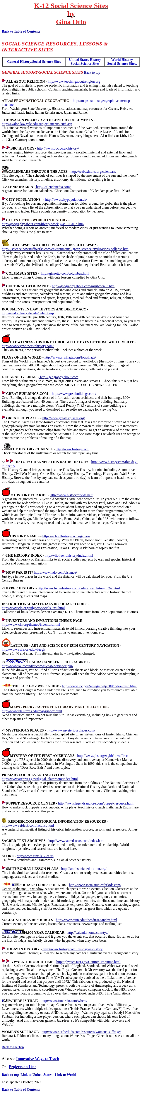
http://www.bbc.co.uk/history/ (58, 148)
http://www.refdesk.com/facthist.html (28, 825)
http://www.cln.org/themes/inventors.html (31, 624)
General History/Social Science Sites (34, 61)
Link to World (65, 1074)
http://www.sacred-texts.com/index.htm (76, 841)
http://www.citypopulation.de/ (66, 199)
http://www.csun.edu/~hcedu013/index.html (86, 920)
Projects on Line (22, 1067)
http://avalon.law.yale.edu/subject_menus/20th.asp (37, 124)
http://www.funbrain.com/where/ (64, 1001)
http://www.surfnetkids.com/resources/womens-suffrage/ (81, 1032)
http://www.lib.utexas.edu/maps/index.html (32, 711)
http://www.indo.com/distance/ (55, 572)
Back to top (92, 72)
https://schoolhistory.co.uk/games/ (66, 536)
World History (122, 59)
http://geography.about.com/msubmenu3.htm (83, 286)
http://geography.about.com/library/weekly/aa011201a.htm (43, 224)
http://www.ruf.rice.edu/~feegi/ (23, 649)
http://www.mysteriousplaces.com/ (71, 730)
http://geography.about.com (58, 377)
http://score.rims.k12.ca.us (35, 856)
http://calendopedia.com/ (53, 187)
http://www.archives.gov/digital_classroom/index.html (40, 779)
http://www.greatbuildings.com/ (74, 393)
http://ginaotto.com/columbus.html (65, 273)
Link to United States (37, 1074)
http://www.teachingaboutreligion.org (73, 81)
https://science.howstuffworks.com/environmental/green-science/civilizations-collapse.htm (65, 249)
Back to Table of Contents (21, 31)
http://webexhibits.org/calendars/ (93, 171)
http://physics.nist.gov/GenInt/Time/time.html (88, 962)
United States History (85, 59)
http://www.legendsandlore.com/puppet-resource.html (95, 803)
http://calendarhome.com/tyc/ (87, 932)
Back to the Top (13, 1047)
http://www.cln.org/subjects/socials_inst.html (33, 608)
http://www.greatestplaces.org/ (63, 418)
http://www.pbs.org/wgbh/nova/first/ (102, 756)
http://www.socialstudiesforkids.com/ (95, 885)
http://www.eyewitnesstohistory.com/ (28, 346)
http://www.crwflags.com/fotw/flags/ (70, 357)
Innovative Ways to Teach (37, 1059)
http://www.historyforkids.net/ (71, 495)
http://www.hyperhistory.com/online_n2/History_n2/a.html (79, 588)
